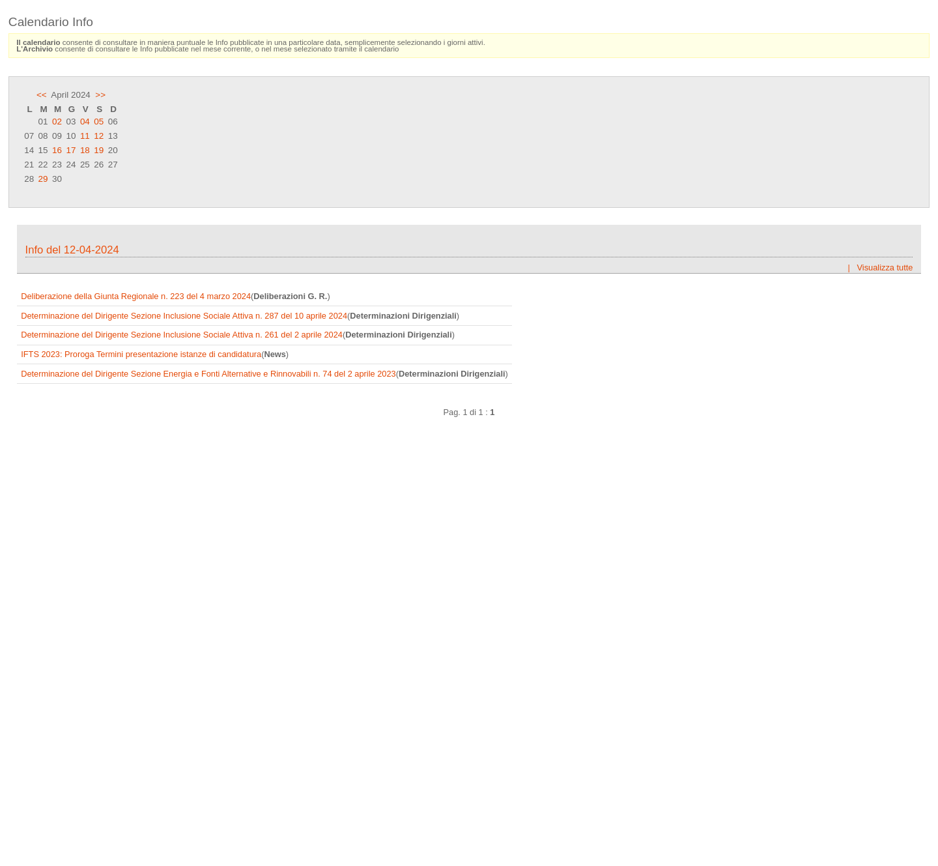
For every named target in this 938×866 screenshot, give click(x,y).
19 (99, 150)
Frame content (469, 533)
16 (57, 150)
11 (85, 136)
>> (100, 95)
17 (71, 150)
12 (99, 136)
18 (85, 150)
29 (43, 179)
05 (99, 121)
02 (57, 121)
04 (85, 121)
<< (41, 95)
